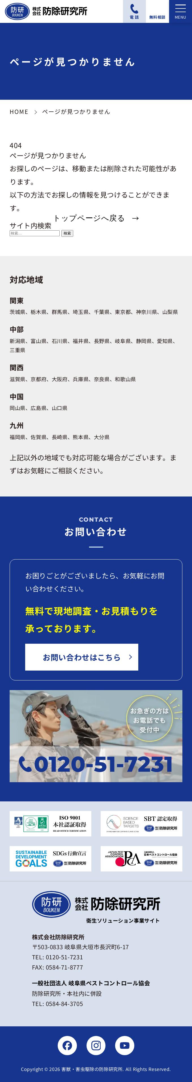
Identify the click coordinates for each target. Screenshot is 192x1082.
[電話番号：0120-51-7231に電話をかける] (134, 11)
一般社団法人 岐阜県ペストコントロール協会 (91, 983)
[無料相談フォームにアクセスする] (157, 11)
